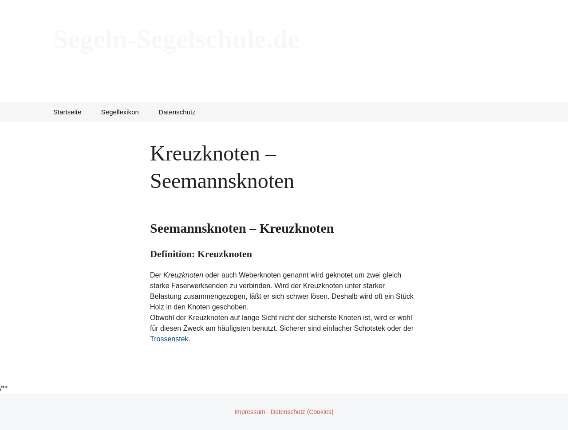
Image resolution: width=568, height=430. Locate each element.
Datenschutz (176, 112)
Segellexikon (120, 112)
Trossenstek (169, 339)
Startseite (67, 112)
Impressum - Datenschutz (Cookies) (283, 411)
